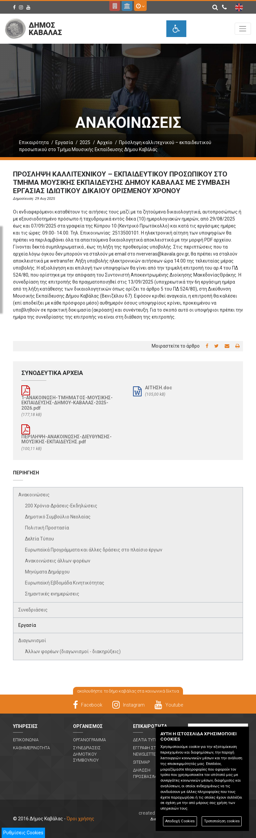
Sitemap (141, 762)
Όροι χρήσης (80, 818)
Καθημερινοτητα (31, 748)
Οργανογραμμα (89, 740)
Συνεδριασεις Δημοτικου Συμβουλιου (87, 754)
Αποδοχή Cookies (180, 821)
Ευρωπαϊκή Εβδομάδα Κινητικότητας (64, 582)
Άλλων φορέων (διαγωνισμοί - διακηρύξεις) (73, 651)
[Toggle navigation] (243, 28)
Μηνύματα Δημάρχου (47, 571)
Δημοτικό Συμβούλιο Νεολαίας (58, 516)
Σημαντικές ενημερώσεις (52, 593)
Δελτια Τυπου (147, 740)
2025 (85, 142)
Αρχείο (104, 142)
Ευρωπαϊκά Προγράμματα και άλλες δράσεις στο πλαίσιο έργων (93, 549)
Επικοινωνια (26, 740)
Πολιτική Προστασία (47, 527)
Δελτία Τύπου (39, 538)
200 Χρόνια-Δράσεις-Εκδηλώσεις (61, 505)
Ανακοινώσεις (34, 494)
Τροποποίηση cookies (222, 821)
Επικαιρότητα (34, 142)
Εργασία (64, 142)
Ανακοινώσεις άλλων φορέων (57, 560)
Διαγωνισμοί (32, 640)
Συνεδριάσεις (33, 609)
